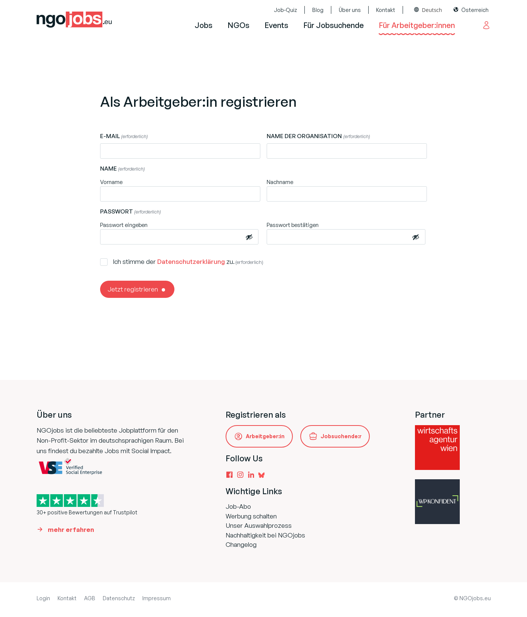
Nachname (280, 182)
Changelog (241, 544)
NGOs (238, 25)
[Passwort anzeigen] (249, 236)
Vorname (111, 182)
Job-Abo (238, 506)
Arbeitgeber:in (265, 436)
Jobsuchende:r (341, 436)
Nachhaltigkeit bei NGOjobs (265, 535)
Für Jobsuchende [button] (333, 25)
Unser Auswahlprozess (259, 525)
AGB (89, 598)
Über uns (350, 10)
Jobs (204, 25)
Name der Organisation (318, 136)
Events (276, 25)
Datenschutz (119, 598)
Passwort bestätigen (293, 224)
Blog (317, 10)
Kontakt (385, 10)
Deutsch (432, 9)
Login (43, 598)
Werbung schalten (251, 516)
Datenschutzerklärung (191, 261)
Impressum (156, 598)
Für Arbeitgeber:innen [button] (417, 25)
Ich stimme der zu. (188, 261)
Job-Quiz (285, 10)
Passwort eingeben (124, 224)
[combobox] (428, 10)
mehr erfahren (71, 529)
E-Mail (124, 136)
